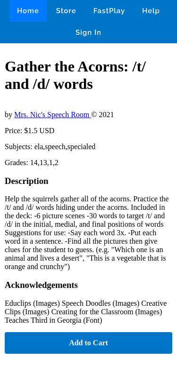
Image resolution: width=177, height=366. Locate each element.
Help (151, 11)
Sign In (88, 32)
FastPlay (109, 11)
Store (66, 11)
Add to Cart (88, 343)
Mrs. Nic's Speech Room (52, 115)
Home (28, 11)
